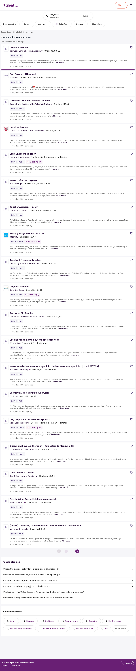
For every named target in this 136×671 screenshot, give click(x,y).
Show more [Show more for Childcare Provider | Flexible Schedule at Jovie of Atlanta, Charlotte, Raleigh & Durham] (57, 116)
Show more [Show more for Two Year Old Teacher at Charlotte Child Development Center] (62, 328)
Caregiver (93, 621)
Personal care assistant (54, 628)
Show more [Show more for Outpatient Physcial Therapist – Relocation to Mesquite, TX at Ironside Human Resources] (61, 461)
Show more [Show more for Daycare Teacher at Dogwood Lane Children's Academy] (60, 63)
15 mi (86, 16)
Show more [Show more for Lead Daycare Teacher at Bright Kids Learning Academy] (63, 488)
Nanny (13, 621)
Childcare (49, 621)
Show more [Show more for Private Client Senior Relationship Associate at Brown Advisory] (58, 514)
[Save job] (131, 47)
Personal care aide (84, 628)
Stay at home (71, 621)
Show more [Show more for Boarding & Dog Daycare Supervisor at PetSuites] (64, 408)
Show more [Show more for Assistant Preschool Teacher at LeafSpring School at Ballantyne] (64, 275)
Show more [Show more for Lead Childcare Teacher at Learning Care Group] (54, 169)
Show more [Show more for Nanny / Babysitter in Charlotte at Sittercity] (53, 249)
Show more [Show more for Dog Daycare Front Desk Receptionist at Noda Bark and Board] (55, 434)
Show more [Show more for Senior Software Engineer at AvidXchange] (61, 195)
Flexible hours (115, 621)
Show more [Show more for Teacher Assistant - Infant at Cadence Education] (56, 222)
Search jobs (6, 32)
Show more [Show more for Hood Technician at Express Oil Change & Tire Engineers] (62, 142)
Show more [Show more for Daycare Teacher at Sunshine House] (61, 302)
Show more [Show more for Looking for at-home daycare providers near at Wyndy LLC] (74, 355)
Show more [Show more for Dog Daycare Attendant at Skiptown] (62, 89)
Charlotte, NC (18, 32)
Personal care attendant (21, 628)
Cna (106, 628)
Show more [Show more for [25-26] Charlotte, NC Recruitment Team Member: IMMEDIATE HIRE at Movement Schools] (67, 541)
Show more (120, 628)
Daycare (30, 621)
